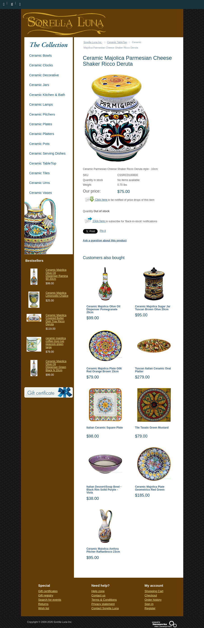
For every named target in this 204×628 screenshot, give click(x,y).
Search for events (49, 599)
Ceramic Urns (39, 183)
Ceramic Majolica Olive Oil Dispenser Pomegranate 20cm (103, 309)
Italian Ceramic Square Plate (105, 427)
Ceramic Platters (41, 134)
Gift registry (45, 595)
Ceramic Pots (39, 144)
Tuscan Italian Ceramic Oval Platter (153, 370)
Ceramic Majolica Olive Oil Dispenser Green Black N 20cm (56, 366)
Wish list (43, 608)
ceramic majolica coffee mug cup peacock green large (56, 343)
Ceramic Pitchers (42, 114)
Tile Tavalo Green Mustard (152, 427)
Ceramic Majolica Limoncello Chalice (57, 294)
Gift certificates (48, 591)
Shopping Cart (153, 591)
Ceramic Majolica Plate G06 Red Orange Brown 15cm (104, 370)
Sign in (149, 604)
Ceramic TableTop (117, 42)
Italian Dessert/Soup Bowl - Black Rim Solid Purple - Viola (104, 489)
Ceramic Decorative (44, 75)
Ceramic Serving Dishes (47, 153)
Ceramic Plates (40, 124)
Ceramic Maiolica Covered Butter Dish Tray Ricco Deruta (56, 320)
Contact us (98, 595)
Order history (152, 599)
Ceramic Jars (39, 85)
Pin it (103, 230)
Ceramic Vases (40, 193)
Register (149, 608)
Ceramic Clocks (41, 65)
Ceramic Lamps (41, 104)
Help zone (98, 591)
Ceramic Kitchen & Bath (47, 95)
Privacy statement (103, 604)
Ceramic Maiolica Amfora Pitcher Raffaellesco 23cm (103, 550)
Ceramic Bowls (40, 55)
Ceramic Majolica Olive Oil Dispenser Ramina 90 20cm (57, 274)
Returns (43, 604)
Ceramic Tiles (39, 173)
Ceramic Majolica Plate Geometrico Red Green (150, 488)
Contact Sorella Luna (105, 608)
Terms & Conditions (104, 599)
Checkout (150, 595)
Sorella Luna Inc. (93, 42)
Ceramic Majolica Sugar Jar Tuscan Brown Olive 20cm (152, 308)
